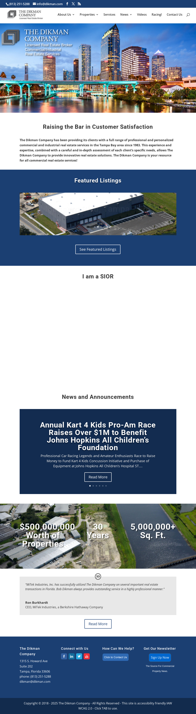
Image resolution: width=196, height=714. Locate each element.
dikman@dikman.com (35, 682)
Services (109, 15)
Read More (98, 477)
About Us (64, 15)
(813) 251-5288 (40, 676)
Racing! (157, 15)
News (124, 15)
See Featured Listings (97, 249)
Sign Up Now (160, 657)
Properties (87, 15)
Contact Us (174, 15)
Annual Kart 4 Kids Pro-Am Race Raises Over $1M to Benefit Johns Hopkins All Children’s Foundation (98, 436)
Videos (142, 15)
